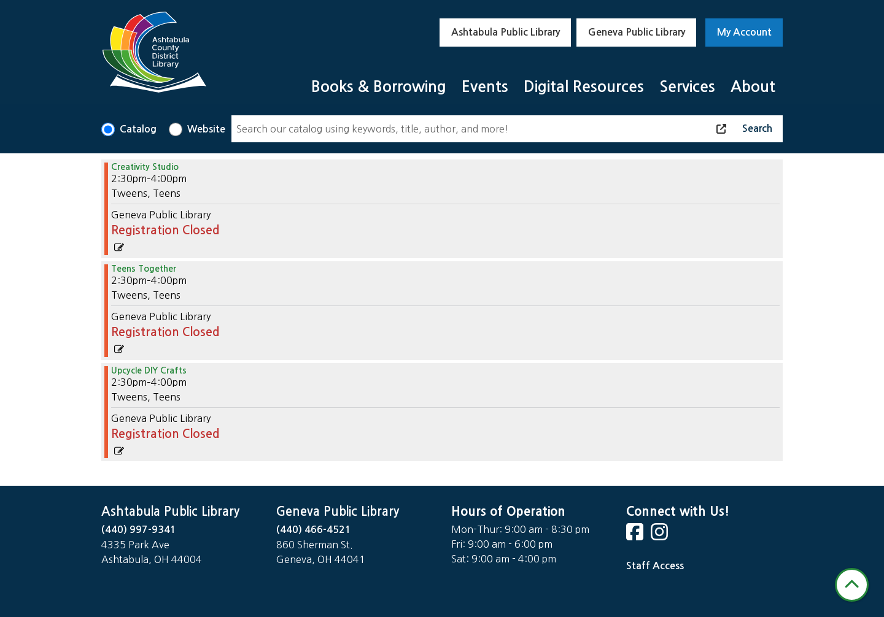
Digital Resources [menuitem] (584, 86)
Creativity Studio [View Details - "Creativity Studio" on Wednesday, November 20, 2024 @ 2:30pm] (145, 167)
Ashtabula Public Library (505, 32)
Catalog (138, 129)
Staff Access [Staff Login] (655, 565)
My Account (744, 32)
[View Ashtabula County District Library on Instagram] (660, 535)
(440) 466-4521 (313, 529)
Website (206, 129)
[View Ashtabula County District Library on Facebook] (636, 535)
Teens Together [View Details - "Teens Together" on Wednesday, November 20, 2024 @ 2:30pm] (143, 268)
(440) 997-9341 (138, 529)
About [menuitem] (753, 86)
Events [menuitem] (485, 86)
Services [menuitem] (687, 86)
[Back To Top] (852, 585)
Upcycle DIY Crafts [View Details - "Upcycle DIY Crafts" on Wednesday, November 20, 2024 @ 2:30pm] (149, 370)
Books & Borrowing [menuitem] (378, 86)
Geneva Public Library (636, 32)
